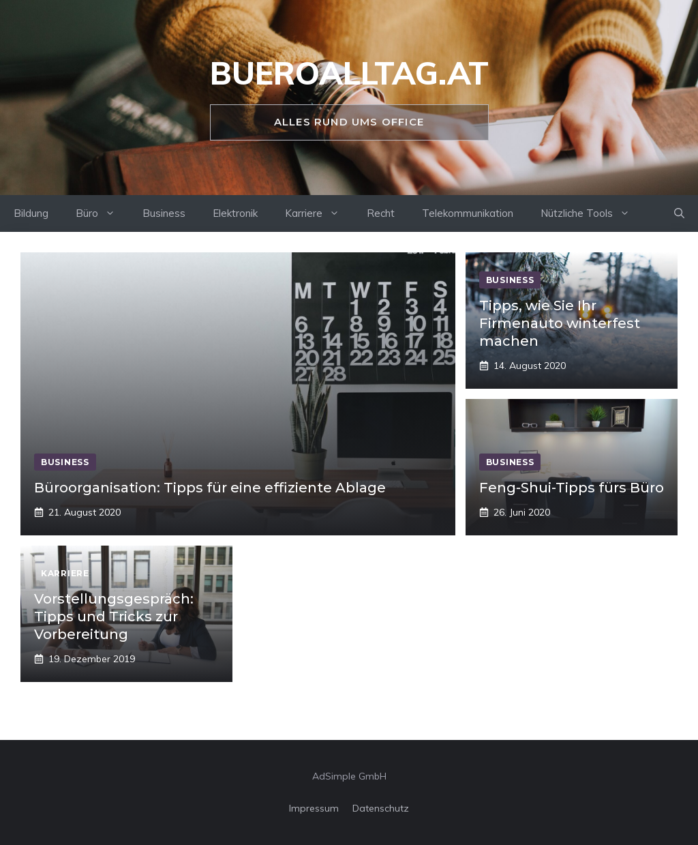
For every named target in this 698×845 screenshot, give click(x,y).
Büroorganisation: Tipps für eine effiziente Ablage (210, 487)
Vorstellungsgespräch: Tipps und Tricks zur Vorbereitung (114, 616)
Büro (102, 213)
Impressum (314, 808)
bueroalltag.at (349, 73)
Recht (381, 213)
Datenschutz (380, 808)
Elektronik (235, 213)
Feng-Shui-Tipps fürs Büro (571, 487)
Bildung (31, 213)
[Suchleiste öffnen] (679, 213)
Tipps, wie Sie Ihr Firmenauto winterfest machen (559, 323)
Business (163, 213)
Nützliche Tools (592, 213)
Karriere (319, 213)
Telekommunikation (467, 213)
